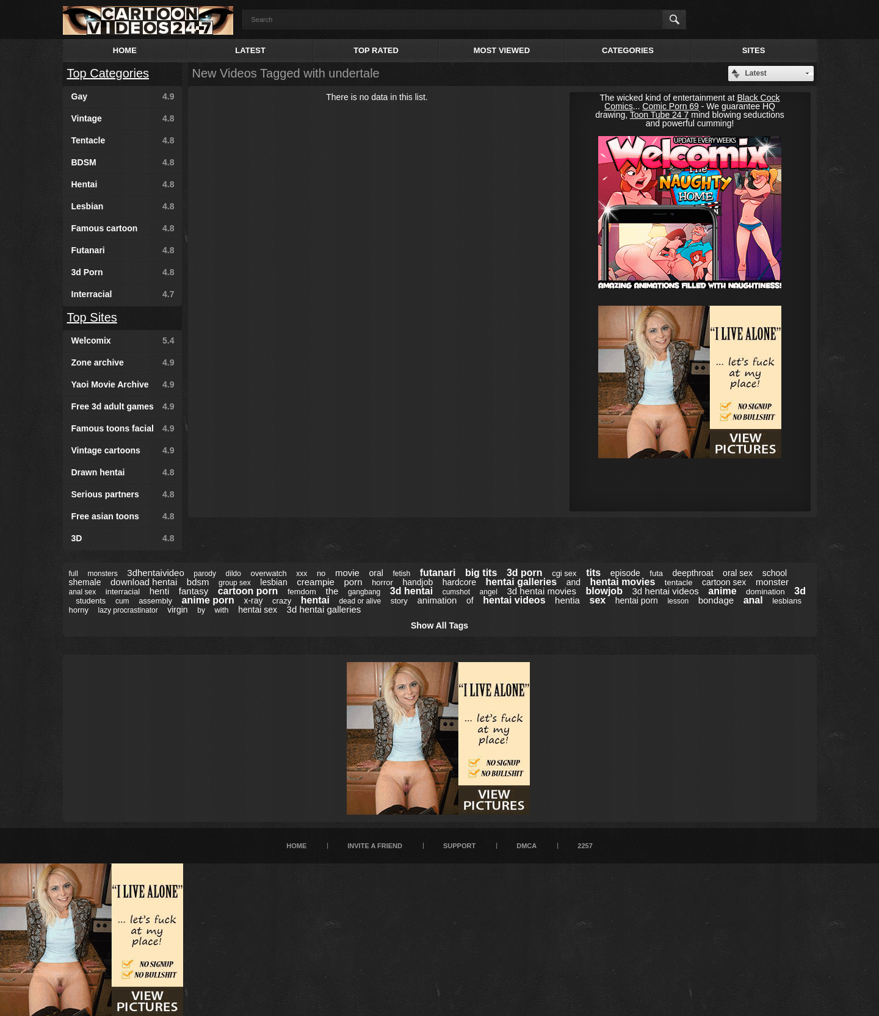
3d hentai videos (665, 591)
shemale (85, 582)
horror (382, 582)
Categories (628, 50)
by (201, 610)
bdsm (198, 582)
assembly (155, 600)
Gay (123, 96)
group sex (235, 582)
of (470, 600)
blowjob (603, 591)
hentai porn (636, 600)
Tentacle (123, 140)
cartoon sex (724, 582)
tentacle (679, 582)
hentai (315, 600)
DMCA (526, 845)
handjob (417, 582)
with (221, 609)
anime (722, 591)
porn (353, 582)
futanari (438, 572)
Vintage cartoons (123, 450)
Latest (250, 50)
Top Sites (92, 317)
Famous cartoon (123, 228)
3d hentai (411, 591)
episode (625, 573)
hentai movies (623, 582)
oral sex (738, 573)
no (321, 573)
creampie (316, 582)
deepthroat (693, 573)
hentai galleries (521, 582)
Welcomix (123, 340)
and (573, 582)
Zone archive (123, 362)
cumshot (456, 592)
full (73, 573)
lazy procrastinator (128, 610)
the (331, 591)
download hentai (143, 582)
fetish (401, 573)
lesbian (273, 582)
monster (772, 582)
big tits (481, 572)
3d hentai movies (541, 591)
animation (437, 600)
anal (753, 600)
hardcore (459, 582)
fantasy (193, 591)
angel (488, 592)
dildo (233, 573)
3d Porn (123, 272)
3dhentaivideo (155, 572)
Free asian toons (123, 516)
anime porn (208, 600)
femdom (302, 591)
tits (593, 572)
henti (160, 591)
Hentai (123, 184)
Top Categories (108, 73)
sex (598, 600)
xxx (301, 573)
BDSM (123, 162)
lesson (678, 601)
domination (765, 591)
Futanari (123, 250)
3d (800, 591)
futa (656, 573)
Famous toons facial (123, 428)
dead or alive (360, 601)
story (399, 600)
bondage (716, 600)
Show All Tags (439, 625)
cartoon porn (248, 591)
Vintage (123, 118)
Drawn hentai (123, 472)
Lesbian (123, 206)
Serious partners (123, 494)
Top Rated (376, 50)
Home (125, 50)
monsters (102, 573)
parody (205, 573)
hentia (567, 600)
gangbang (364, 592)
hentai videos (514, 600)
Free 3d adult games (123, 406)
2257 (584, 845)
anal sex (82, 592)
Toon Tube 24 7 (659, 115)
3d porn (525, 572)
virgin (177, 609)
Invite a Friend (374, 845)
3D (123, 538)
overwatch (269, 573)
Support (459, 845)
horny (79, 609)
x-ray (253, 600)
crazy (281, 600)
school (774, 573)
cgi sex (564, 573)
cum (122, 601)
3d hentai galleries (324, 609)
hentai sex (257, 609)
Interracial (123, 294)
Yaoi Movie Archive (123, 384)
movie (347, 572)
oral (376, 573)
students (91, 600)
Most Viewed (502, 50)
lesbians (786, 600)
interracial (123, 591)
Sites (753, 50)
